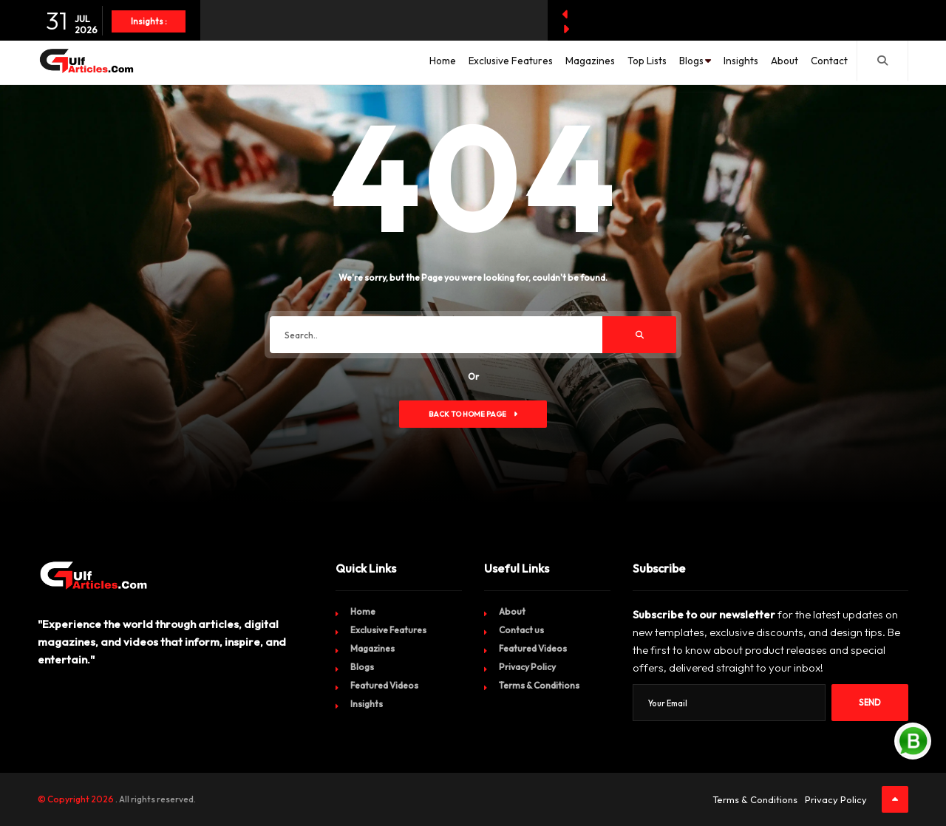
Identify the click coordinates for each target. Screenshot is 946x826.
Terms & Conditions (539, 685)
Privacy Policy (527, 666)
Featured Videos (384, 685)
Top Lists (597, 62)
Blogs (659, 62)
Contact (825, 62)
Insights (718, 62)
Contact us (521, 629)
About (771, 62)
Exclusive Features (441, 62)
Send (870, 702)
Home (364, 62)
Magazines (531, 62)
